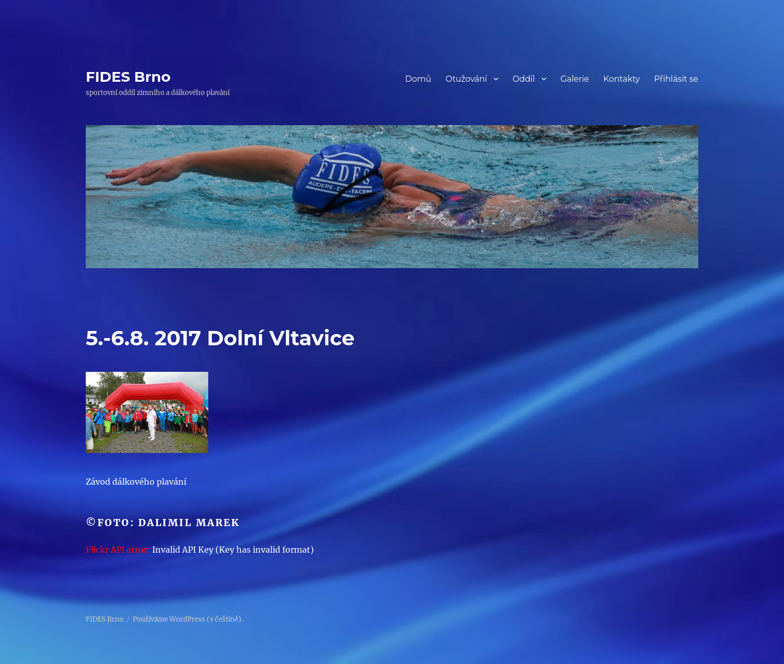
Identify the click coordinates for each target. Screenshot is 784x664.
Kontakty (621, 79)
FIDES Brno (128, 76)
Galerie (574, 79)
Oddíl (523, 79)
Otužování (466, 79)
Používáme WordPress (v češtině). (188, 619)
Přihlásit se (676, 79)
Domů (418, 79)
